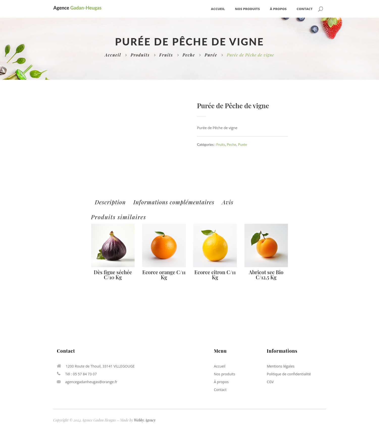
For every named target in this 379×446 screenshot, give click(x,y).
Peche (189, 55)
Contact (305, 9)
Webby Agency (145, 420)
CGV (270, 381)
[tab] (110, 202)
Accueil (218, 9)
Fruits (166, 55)
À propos (278, 9)
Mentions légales (280, 366)
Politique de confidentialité (289, 374)
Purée (211, 55)
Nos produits (247, 9)
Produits (140, 55)
